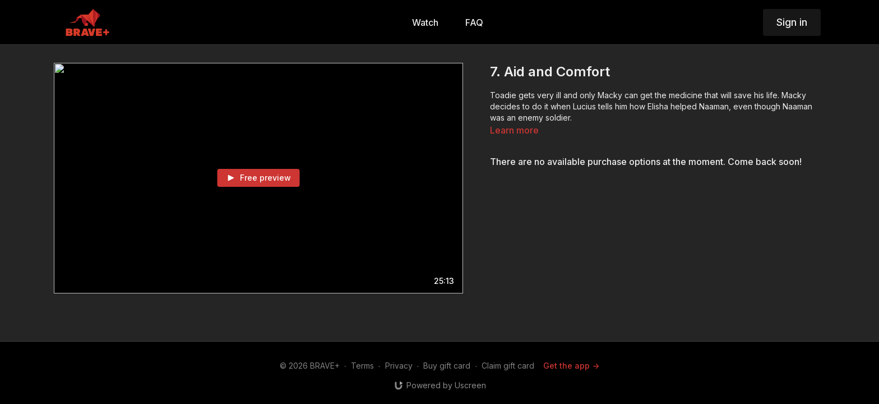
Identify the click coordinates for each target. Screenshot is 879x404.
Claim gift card (508, 365)
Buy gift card (446, 365)
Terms (362, 365)
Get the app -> (571, 365)
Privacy (399, 365)
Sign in (791, 22)
